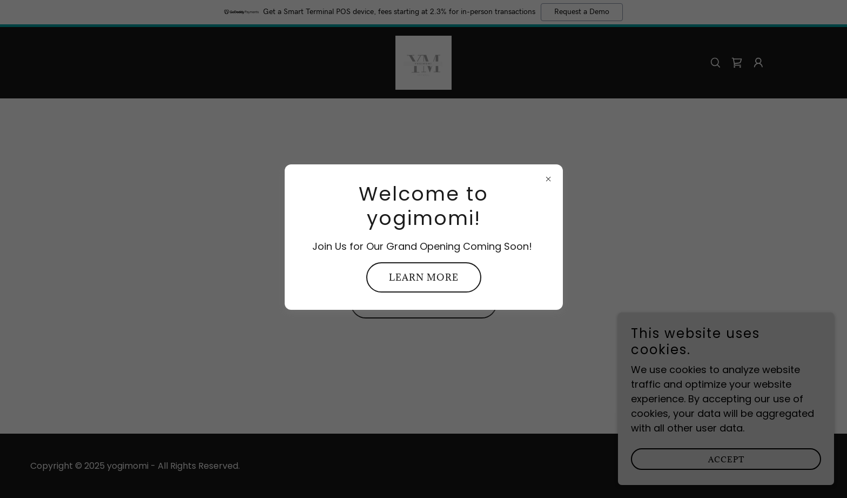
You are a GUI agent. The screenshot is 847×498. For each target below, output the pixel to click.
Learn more (424, 277)
